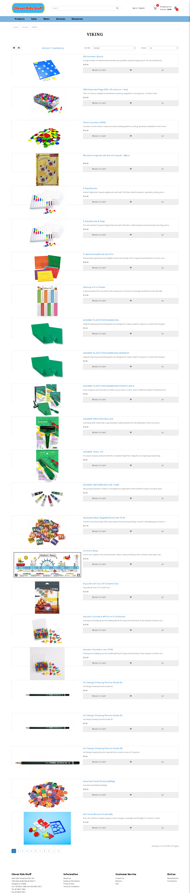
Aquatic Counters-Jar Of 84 (98, 649)
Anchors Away (90, 551)
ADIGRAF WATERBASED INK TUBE (101, 485)
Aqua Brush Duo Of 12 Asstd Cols (100, 584)
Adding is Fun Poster (94, 287)
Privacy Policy (68, 884)
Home (16, 27)
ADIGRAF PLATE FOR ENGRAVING (101, 320)
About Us (67, 878)
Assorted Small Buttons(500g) (99, 781)
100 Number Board (93, 56)
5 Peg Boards (90, 188)
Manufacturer (172, 878)
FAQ (117, 884)
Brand (25, 27)
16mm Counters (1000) (94, 122)
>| (58, 851)
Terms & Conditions (71, 886)
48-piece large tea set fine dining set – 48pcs (106, 155)
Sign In (134, 8)
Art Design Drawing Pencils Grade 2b (102, 682)
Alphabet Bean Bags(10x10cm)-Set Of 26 (104, 518)
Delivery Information (71, 881)
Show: (143, 48)
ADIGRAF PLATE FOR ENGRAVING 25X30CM (106, 353)
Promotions (172, 881)
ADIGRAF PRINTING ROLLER (98, 419)
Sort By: (87, 48)
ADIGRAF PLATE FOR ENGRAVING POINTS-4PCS (108, 386)
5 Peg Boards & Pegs (94, 221)
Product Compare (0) (53, 48)
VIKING (34, 27)
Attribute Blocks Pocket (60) (98, 814)
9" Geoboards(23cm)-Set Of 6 (98, 254)
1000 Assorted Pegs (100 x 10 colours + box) (105, 89)
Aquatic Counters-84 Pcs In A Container (104, 617)
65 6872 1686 (20, 889)
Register (142, 8)
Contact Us (119, 878)
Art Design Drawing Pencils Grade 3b (103, 715)
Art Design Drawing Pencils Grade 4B (103, 748)
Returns (118, 881)
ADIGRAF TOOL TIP (93, 452)
